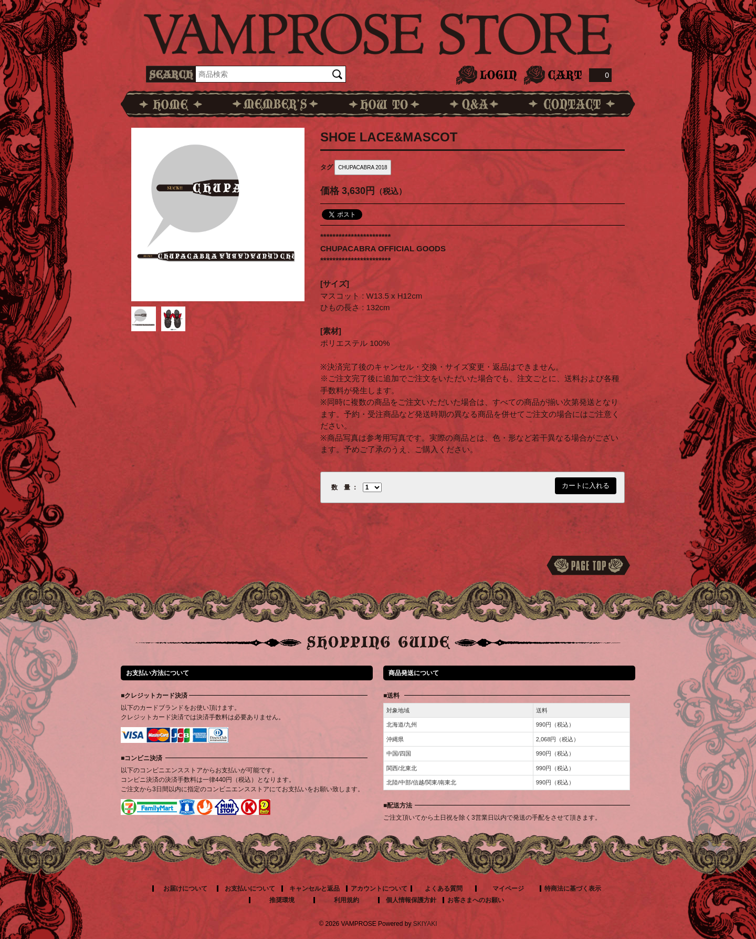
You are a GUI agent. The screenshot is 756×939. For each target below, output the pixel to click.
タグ (326, 167)
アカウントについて (379, 888)
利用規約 (346, 900)
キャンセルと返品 (314, 888)
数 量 (340, 487)
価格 (329, 191)
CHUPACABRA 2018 (362, 167)
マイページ (508, 888)
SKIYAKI (425, 923)
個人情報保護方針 (411, 900)
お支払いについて (250, 888)
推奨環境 (282, 900)
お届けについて (185, 888)
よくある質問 (444, 888)
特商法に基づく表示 (572, 888)
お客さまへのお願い (475, 900)
